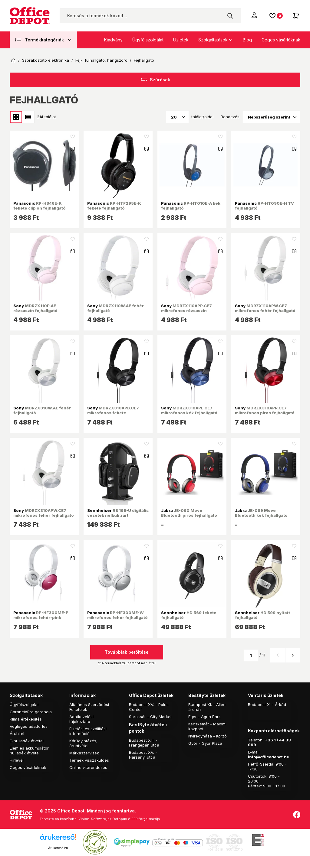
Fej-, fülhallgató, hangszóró (101, 60)
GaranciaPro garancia (31, 711)
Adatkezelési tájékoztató (81, 719)
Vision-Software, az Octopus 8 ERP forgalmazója (119, 819)
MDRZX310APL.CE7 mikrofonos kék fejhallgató (189, 410)
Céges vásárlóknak (281, 39)
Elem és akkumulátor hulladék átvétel (29, 750)
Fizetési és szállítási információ (88, 731)
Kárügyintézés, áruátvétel (83, 743)
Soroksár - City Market (150, 716)
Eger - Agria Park (204, 716)
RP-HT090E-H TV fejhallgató (264, 205)
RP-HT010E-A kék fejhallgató (190, 205)
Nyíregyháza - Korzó (207, 736)
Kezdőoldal (13, 60)
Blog (247, 39)
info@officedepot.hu (268, 756)
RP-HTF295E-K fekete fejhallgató (114, 205)
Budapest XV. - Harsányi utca (143, 755)
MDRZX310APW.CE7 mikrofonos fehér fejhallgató (43, 513)
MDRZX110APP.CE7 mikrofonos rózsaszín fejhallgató (186, 310)
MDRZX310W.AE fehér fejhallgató (42, 410)
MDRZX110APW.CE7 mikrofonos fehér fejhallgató (265, 308)
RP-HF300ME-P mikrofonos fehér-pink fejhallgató (40, 617)
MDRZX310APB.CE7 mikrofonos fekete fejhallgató (113, 412)
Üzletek (181, 39)
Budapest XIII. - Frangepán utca (144, 742)
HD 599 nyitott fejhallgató (262, 615)
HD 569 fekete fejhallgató (188, 615)
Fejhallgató (144, 60)
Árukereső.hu (58, 848)
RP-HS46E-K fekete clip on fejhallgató (39, 205)
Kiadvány (113, 39)
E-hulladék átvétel (27, 740)
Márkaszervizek (84, 752)
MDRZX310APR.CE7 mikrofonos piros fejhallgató (265, 410)
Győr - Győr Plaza (205, 743)
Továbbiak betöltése (127, 652)
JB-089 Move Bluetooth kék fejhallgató (261, 513)
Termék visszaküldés (89, 760)
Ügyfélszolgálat (147, 39)
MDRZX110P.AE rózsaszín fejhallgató (35, 308)
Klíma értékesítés (26, 719)
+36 (269, 739)
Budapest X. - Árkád (267, 704)
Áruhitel (17, 733)
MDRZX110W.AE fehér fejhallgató (115, 308)
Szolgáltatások (213, 39)
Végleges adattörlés (29, 726)
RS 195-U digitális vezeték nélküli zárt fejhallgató (118, 515)
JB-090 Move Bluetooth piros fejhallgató (189, 513)
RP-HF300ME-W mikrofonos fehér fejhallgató (117, 615)
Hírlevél (17, 760)
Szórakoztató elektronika (45, 60)
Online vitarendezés (88, 767)
